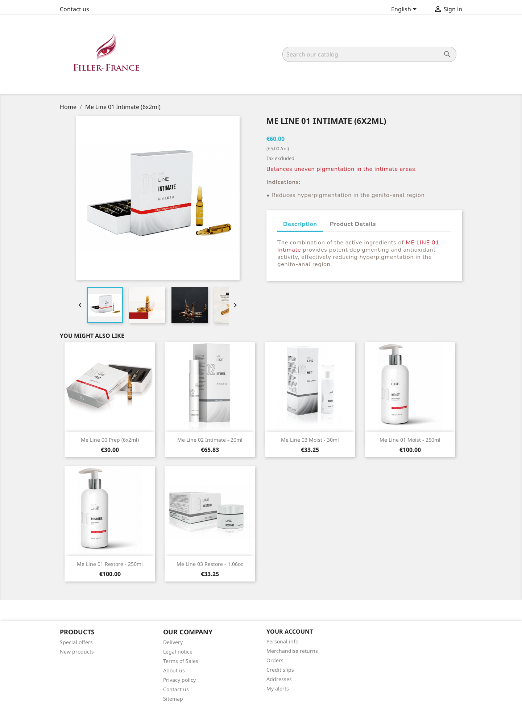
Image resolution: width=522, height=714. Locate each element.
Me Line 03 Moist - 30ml (310, 439)
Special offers (76, 642)
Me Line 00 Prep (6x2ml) (110, 439)
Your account (289, 631)
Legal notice (177, 651)
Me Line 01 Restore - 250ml (110, 563)
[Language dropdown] (405, 9)
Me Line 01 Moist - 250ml (410, 439)
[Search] (369, 54)
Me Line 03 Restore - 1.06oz (210, 563)
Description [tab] (300, 224)
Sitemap (173, 698)
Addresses (279, 679)
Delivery (173, 642)
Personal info (282, 641)
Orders (274, 660)
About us (174, 670)
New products (77, 651)
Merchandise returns (292, 650)
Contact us (74, 9)
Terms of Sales (180, 661)
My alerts (277, 688)
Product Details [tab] (353, 224)
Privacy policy (179, 679)
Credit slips (280, 669)
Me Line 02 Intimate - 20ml (210, 439)
